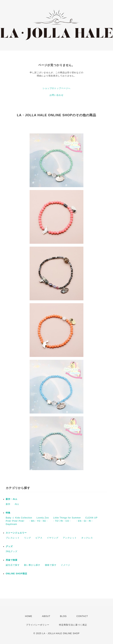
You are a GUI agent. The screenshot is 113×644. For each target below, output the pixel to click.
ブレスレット (13, 538)
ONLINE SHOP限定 (16, 573)
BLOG (63, 616)
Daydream (11, 524)
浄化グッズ (11, 551)
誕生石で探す (13, 565)
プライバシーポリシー (37, 625)
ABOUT (46, 616)
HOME (28, 616)
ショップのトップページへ (56, 88)
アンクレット (70, 538)
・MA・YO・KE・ (38, 521)
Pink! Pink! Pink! (15, 521)
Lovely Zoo (43, 517)
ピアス (39, 538)
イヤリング (52, 538)
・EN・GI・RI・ (85, 521)
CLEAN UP (91, 517)
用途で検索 (11, 560)
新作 (8, 504)
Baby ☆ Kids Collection (19, 517)
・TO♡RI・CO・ (62, 521)
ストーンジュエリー (16, 533)
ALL (17, 504)
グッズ (9, 546)
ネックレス (87, 538)
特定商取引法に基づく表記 (73, 625)
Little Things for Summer (67, 517)
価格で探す (50, 565)
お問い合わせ (56, 95)
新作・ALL (11, 499)
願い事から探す (32, 565)
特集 (8, 512)
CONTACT (82, 616)
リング (27, 538)
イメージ (65, 565)
